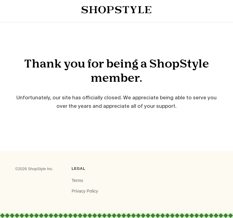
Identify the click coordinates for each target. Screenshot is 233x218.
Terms (77, 180)
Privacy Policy (85, 191)
